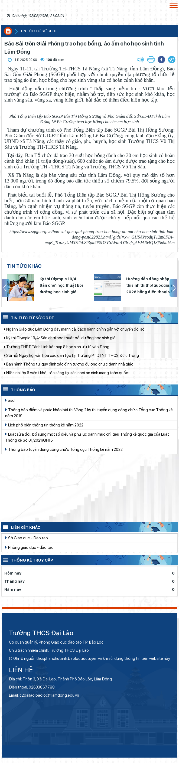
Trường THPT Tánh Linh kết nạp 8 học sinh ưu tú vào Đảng (56, 350)
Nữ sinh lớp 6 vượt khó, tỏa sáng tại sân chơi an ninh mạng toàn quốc (66, 376)
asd (10, 400)
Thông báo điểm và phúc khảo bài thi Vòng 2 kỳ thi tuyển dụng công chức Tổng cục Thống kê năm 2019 (89, 412)
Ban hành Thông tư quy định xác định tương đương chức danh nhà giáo (69, 368)
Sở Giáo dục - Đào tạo (26, 537)
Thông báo (18, 389)
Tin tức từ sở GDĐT (38, 31)
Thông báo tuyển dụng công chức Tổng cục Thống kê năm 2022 (64, 449)
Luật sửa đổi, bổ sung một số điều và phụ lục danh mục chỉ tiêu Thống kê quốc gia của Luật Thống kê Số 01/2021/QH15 (87, 437)
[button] (171, 59)
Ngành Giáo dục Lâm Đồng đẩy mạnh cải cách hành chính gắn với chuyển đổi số (74, 333)
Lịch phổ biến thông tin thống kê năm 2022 (44, 424)
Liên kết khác (20, 527)
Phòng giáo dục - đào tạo (29, 547)
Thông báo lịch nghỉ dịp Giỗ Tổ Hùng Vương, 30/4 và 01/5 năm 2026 (64, 324)
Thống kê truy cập (27, 559)
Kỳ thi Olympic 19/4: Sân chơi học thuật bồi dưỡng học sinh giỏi (61, 285)
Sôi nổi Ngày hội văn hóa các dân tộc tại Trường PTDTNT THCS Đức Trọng (71, 359)
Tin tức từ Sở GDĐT (27, 317)
